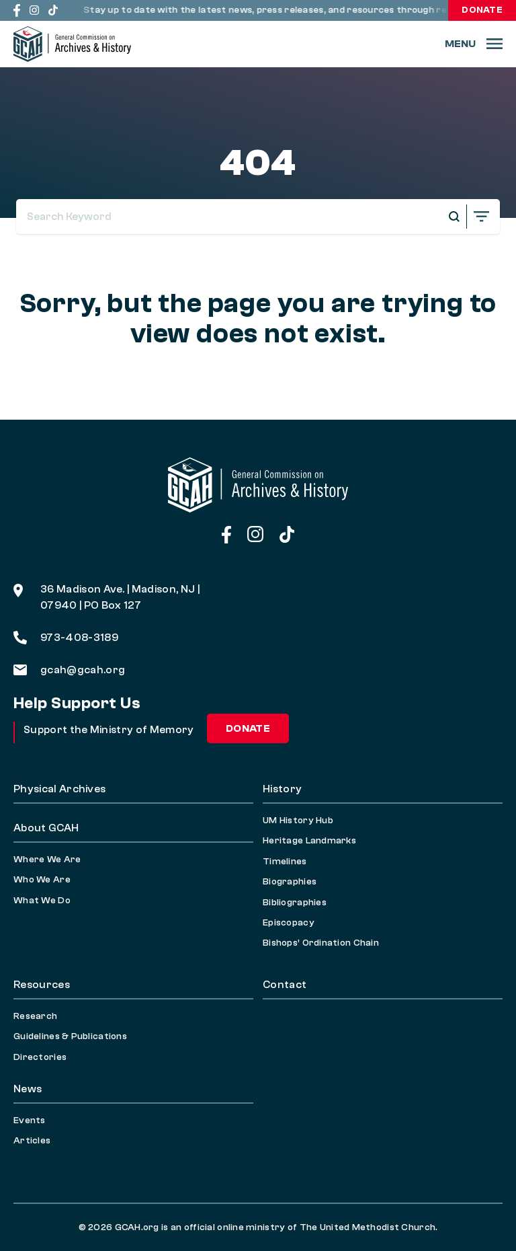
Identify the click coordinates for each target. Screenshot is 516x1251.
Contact (284, 985)
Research (35, 1016)
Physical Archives (59, 789)
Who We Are (42, 879)
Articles (31, 1140)
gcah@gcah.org (69, 670)
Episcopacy (288, 922)
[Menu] (474, 44)
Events (29, 1120)
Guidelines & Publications (70, 1036)
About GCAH (46, 828)
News (27, 1089)
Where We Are (47, 859)
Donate (482, 10)
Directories (40, 1057)
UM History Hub (298, 820)
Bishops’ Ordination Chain (321, 943)
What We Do (42, 900)
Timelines (285, 861)
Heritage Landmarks (309, 840)
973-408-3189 (65, 638)
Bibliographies (295, 902)
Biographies (289, 881)
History (282, 789)
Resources (41, 985)
